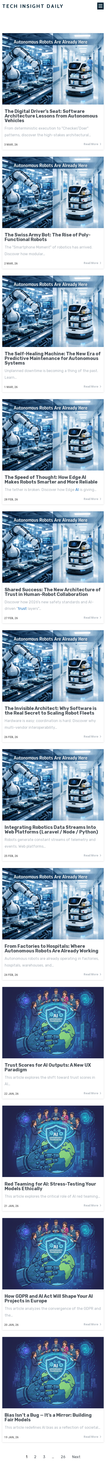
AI (77, 489)
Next (76, 1457)
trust (22, 608)
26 (63, 1457)
